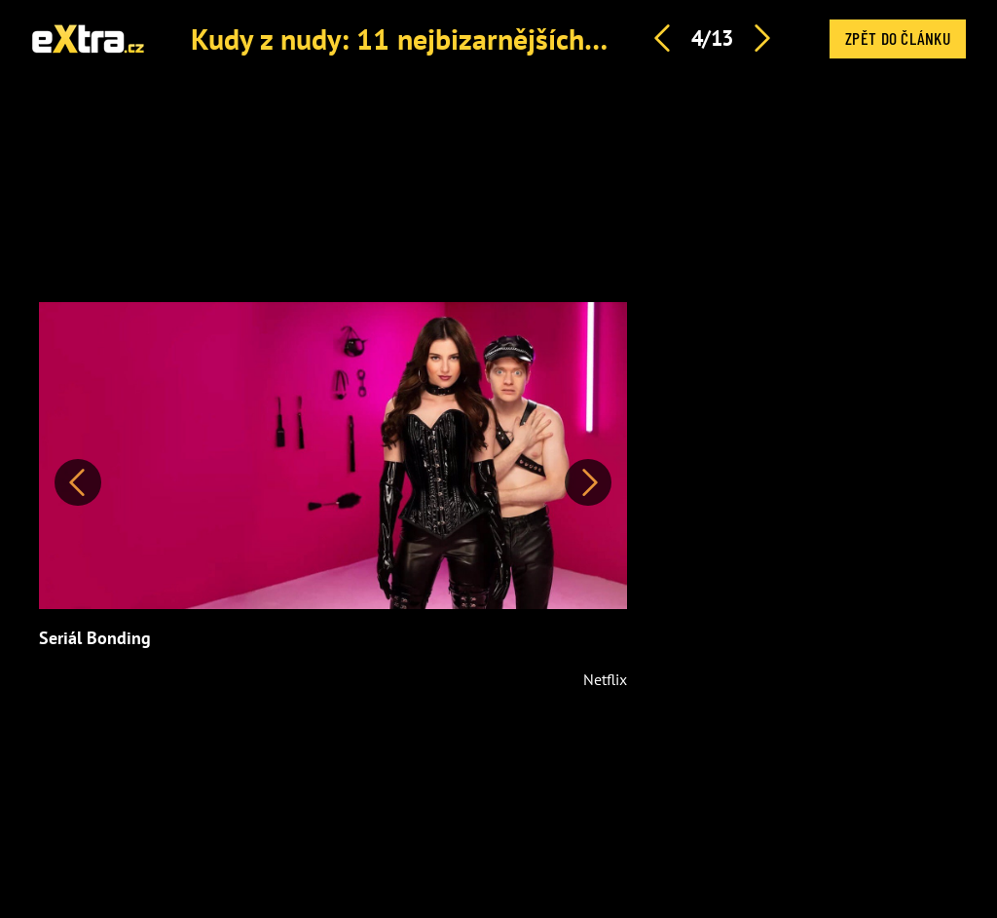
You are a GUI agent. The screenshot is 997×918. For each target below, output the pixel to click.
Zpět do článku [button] (897, 38)
